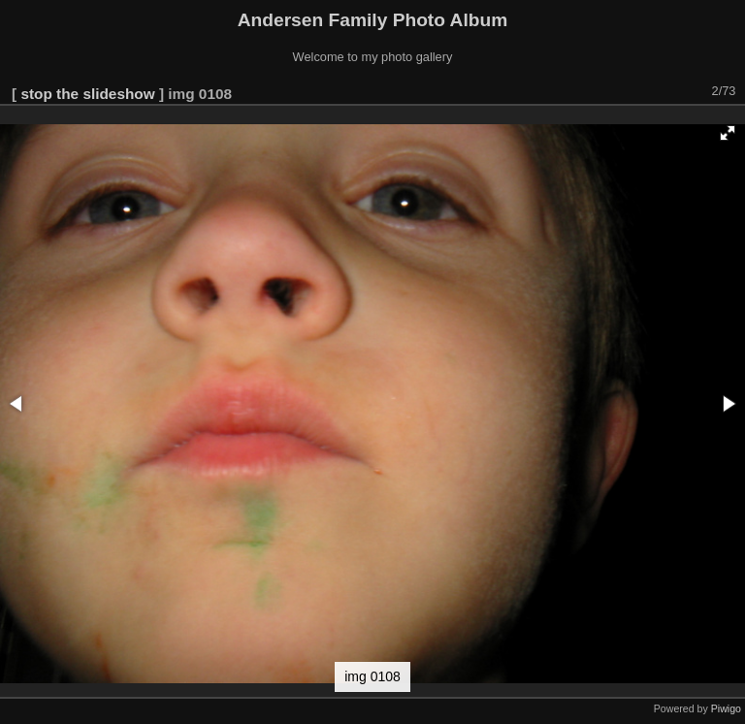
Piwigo (726, 708)
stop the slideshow (87, 93)
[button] (727, 132)
